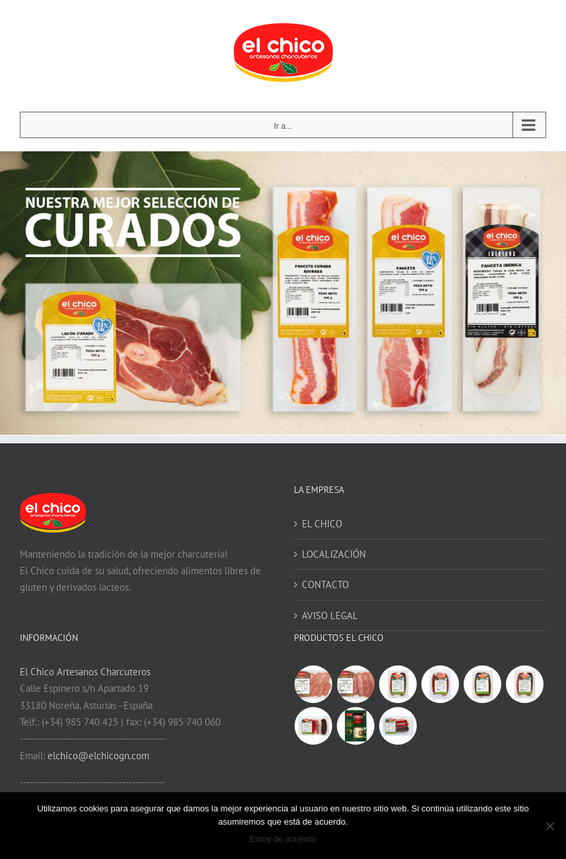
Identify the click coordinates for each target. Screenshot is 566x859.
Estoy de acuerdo (283, 839)
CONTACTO (325, 584)
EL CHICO (322, 523)
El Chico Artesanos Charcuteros (85, 671)
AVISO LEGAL (330, 615)
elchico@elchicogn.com (98, 755)
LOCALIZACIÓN (334, 554)
